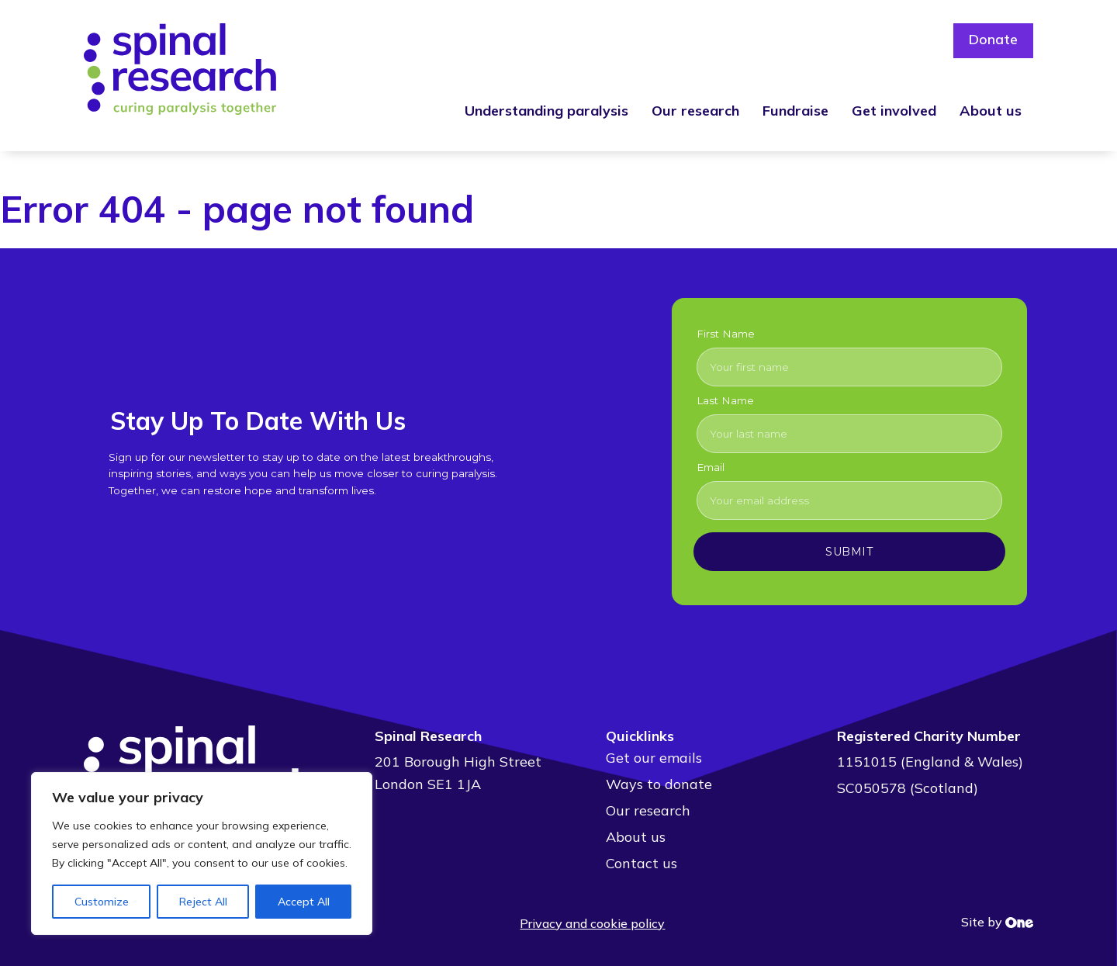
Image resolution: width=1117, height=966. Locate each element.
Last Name (725, 400)
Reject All (203, 902)
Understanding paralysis (546, 110)
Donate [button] (992, 41)
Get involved (894, 110)
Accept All (304, 902)
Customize (101, 902)
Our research (695, 110)
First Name (726, 333)
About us (991, 110)
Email (710, 467)
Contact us (641, 863)
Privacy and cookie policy (592, 923)
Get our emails (654, 758)
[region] (201, 853)
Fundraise (795, 110)
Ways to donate (659, 784)
